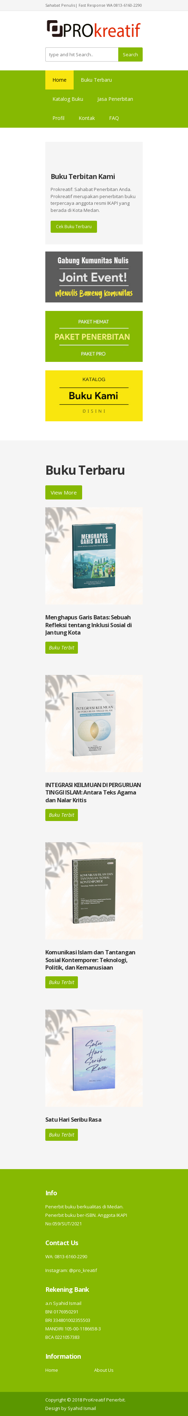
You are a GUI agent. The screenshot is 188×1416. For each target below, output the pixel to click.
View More (64, 492)
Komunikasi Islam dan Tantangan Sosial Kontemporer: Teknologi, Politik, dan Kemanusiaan (90, 959)
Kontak (87, 118)
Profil (58, 118)
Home (59, 79)
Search (130, 54)
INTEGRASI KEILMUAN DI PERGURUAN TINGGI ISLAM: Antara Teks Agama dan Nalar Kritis (93, 792)
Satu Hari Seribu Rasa (73, 1119)
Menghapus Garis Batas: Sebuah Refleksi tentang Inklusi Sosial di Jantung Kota (88, 624)
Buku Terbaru (96, 79)
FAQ (114, 118)
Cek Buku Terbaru (74, 227)
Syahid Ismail (82, 1408)
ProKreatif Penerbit (104, 1400)
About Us (104, 1370)
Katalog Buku (67, 99)
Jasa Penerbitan (115, 99)
